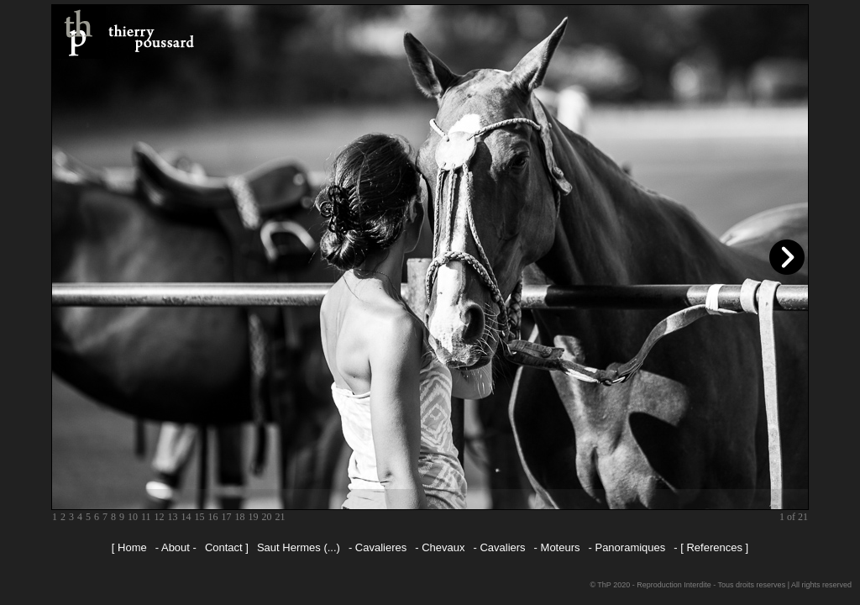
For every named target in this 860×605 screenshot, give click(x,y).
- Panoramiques (627, 547)
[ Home (129, 547)
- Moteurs (557, 547)
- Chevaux (439, 547)
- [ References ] (711, 547)
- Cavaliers (499, 547)
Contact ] (227, 547)
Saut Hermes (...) (298, 547)
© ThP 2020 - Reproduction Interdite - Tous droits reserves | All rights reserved (721, 585)
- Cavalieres (377, 547)
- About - (176, 547)
